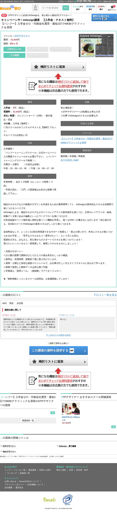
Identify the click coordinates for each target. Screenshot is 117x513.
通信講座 (32, 470)
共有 (35, 7)
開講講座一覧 (28, 420)
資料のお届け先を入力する (101, 17)
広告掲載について (35, 484)
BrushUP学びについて (29, 481)
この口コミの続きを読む (59, 335)
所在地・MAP (82, 470)
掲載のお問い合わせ (110, 1)
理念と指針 (61, 470)
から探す (78, 7)
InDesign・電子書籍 (67, 446)
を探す (90, 7)
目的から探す (45, 470)
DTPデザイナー (22, 36)
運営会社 (19, 487)
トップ (7, 470)
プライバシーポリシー (14, 484)
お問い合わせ (10, 481)
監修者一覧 (25, 473)
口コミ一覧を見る (106, 294)
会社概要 (8, 487)
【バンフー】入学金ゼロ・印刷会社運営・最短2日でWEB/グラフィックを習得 (87, 140)
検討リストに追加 (52, 66)
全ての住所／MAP (70, 160)
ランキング (12, 473)
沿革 (71, 470)
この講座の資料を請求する (53, 350)
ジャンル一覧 (19, 470)
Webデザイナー (9, 452)
